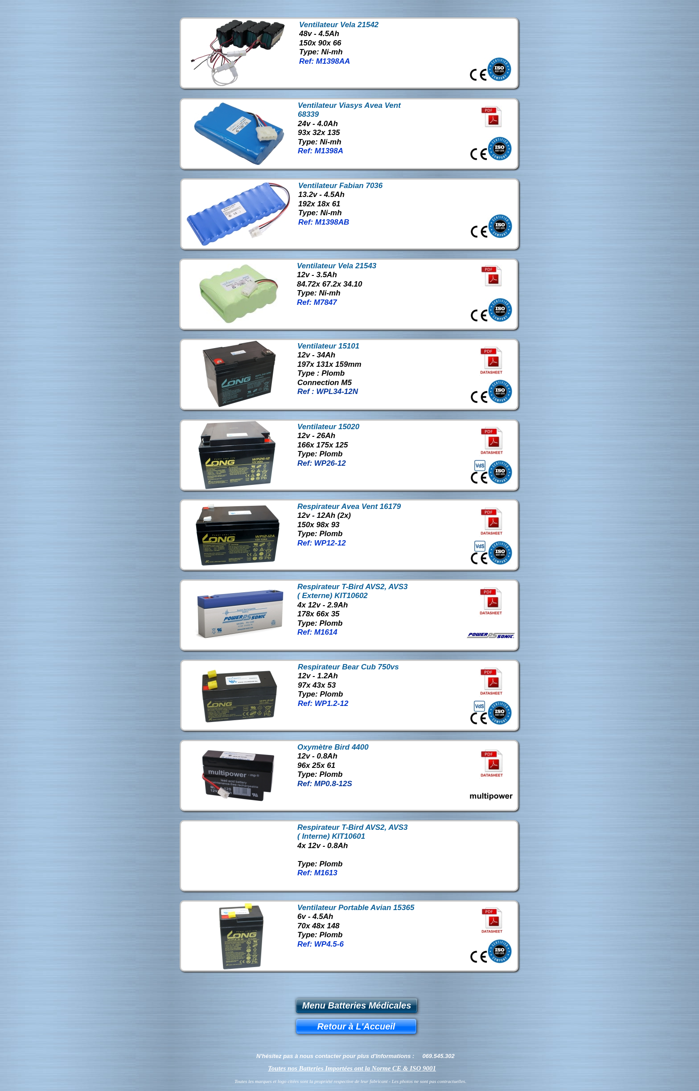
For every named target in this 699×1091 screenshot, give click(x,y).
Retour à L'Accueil (356, 1026)
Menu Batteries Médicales (356, 1005)
